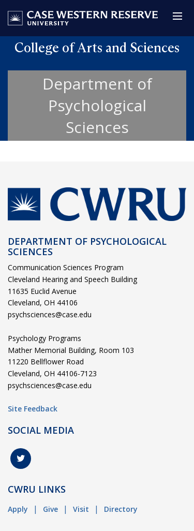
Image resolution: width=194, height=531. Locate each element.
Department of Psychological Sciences (97, 105)
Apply (18, 509)
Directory (121, 509)
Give (50, 509)
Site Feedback (32, 409)
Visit (81, 509)
